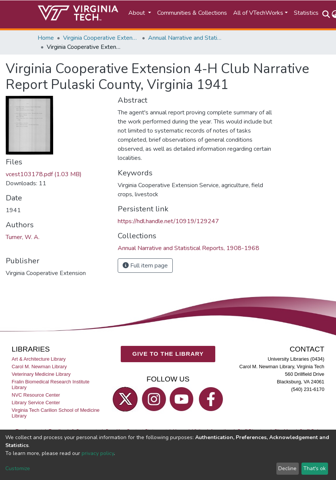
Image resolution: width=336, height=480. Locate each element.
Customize (17, 468)
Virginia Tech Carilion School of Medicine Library (55, 413)
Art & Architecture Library (39, 359)
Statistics (306, 13)
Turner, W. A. (22, 237)
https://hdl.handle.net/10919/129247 (168, 221)
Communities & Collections (192, 13)
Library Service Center (36, 402)
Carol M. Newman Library (39, 366)
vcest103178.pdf (44, 174)
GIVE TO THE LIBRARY (168, 353)
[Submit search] (326, 14)
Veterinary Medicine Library (41, 374)
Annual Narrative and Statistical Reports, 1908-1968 (186, 38)
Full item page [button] (145, 265)
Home (46, 38)
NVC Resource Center (36, 395)
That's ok (314, 468)
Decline (287, 468)
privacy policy (98, 453)
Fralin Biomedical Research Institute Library (51, 384)
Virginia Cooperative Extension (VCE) (101, 38)
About (137, 13)
